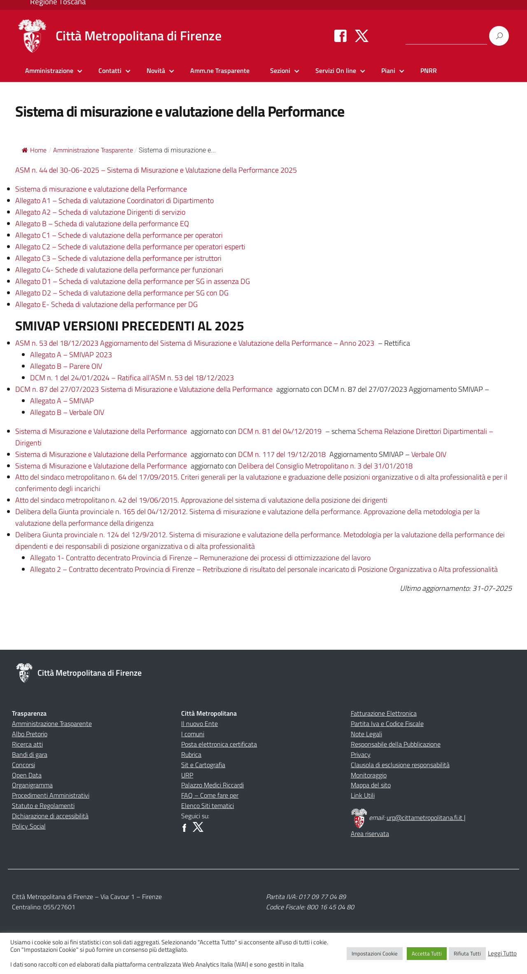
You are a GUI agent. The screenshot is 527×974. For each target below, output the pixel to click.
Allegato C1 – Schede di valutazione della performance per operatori (119, 235)
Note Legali (366, 734)
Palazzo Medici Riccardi (212, 785)
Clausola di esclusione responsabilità (400, 765)
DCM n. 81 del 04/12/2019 (279, 431)
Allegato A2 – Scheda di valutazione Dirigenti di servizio (100, 212)
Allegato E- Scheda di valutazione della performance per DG (106, 304)
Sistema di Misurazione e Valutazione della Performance (187, 389)
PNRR (428, 70)
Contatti (109, 70)
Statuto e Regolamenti (43, 805)
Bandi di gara (29, 754)
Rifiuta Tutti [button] (467, 953)
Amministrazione (49, 70)
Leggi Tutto (502, 953)
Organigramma (32, 785)
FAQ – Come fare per (209, 795)
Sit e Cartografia (203, 765)
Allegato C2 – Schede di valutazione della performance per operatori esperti (130, 246)
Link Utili (363, 795)
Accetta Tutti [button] (427, 953)
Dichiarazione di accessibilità (50, 816)
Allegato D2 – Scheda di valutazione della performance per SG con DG (122, 292)
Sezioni (280, 70)
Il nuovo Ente (199, 723)
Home (34, 150)
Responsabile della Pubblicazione (396, 744)
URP (187, 775)
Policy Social (29, 826)
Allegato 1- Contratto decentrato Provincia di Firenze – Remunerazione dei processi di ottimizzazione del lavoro (200, 557)
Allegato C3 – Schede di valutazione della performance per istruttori (118, 258)
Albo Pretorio (29, 734)
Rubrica (191, 754)
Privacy (361, 754)
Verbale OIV (428, 454)
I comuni (192, 734)
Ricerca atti (27, 744)
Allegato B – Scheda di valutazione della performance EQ (102, 223)
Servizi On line (335, 70)
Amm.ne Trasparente (220, 70)
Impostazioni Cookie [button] (375, 953)
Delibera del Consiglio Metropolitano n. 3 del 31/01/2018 (325, 465)
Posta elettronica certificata (219, 744)
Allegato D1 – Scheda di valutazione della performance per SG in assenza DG (132, 281)
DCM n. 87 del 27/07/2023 (57, 389)
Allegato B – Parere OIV (66, 366)
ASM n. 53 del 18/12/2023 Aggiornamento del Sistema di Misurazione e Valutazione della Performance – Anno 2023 (194, 343)
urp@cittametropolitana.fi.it (425, 817)
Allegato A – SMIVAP (62, 400)
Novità (156, 70)
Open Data (27, 775)
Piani (388, 70)
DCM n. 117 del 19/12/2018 (282, 454)
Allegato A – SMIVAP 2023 (71, 354)
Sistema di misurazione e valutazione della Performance (101, 188)
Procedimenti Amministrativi (50, 795)
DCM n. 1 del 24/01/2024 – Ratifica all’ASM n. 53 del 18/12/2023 (132, 377)
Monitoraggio (369, 775)
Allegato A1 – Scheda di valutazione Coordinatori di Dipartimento (114, 200)
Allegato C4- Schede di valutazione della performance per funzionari (119, 269)
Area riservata (370, 833)
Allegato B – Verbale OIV (67, 412)
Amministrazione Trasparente (52, 723)
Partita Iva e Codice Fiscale (387, 723)
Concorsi (23, 765)
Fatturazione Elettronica (384, 713)
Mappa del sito (371, 785)
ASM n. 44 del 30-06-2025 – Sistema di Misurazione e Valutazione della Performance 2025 (156, 170)
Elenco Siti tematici (207, 805)
